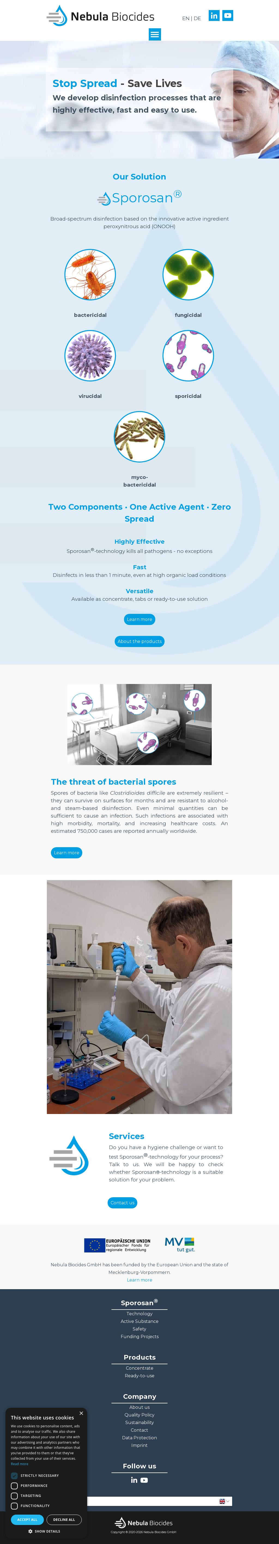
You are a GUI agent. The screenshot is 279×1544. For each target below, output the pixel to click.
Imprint (139, 1445)
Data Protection (139, 1437)
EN (186, 18)
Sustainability (139, 1422)
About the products (140, 641)
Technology (139, 1313)
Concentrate (139, 1368)
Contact (139, 1430)
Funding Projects (140, 1336)
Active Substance (140, 1321)
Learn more (139, 619)
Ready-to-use (139, 1375)
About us (139, 1407)
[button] (46, 1530)
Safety (139, 1329)
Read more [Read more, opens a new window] (19, 1464)
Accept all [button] (27, 1519)
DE (197, 18)
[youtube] (227, 15)
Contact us (122, 1202)
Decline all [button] (64, 1519)
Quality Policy (139, 1415)
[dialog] (46, 1473)
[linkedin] (214, 15)
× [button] (81, 1414)
